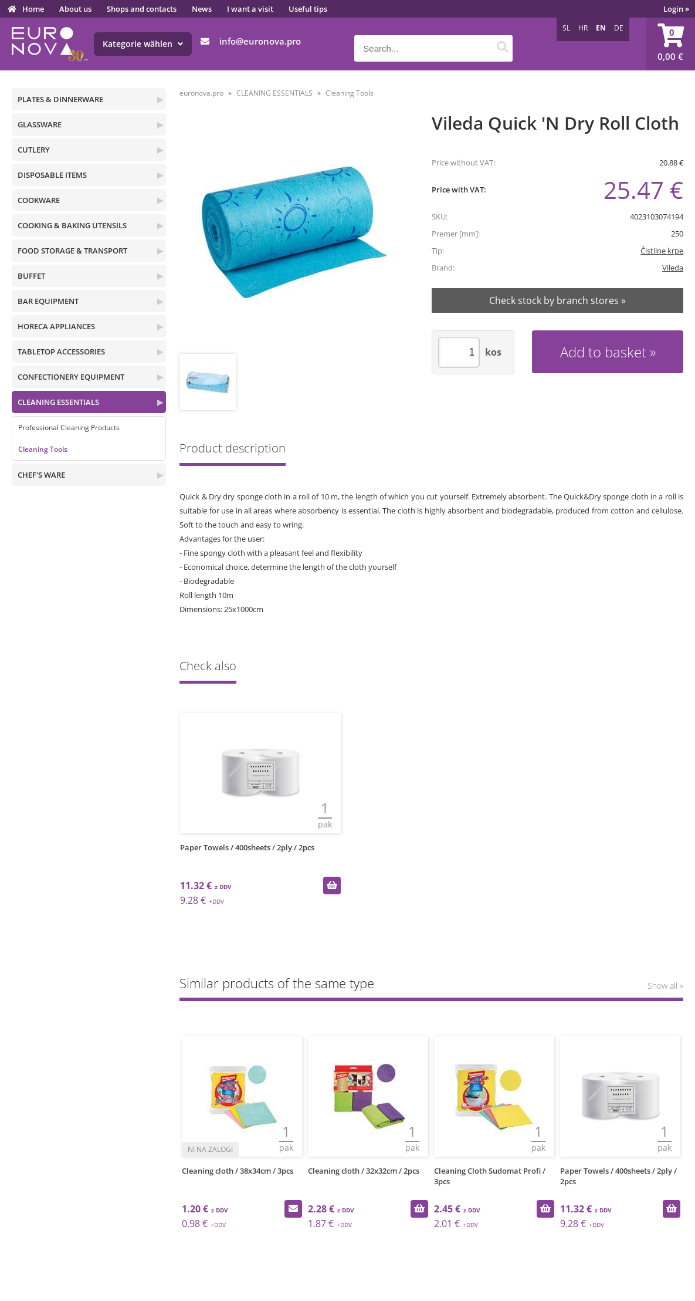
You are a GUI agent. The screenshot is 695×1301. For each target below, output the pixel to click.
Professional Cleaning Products (69, 427)
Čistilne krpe (661, 250)
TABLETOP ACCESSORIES (61, 351)
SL (566, 28)
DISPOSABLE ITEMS (52, 175)
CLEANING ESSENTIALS (58, 402)
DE (618, 28)
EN (601, 28)
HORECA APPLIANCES (56, 326)
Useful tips (308, 9)
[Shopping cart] (670, 44)
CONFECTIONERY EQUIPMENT (71, 376)
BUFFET (31, 276)
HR (583, 28)
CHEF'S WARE (41, 474)
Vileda (672, 267)
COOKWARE (39, 200)
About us (75, 9)
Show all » (665, 985)
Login (676, 9)
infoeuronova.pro (260, 41)
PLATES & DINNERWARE (60, 99)
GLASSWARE (40, 124)
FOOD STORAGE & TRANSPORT (72, 250)
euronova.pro (201, 93)
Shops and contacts (142, 9)
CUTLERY (34, 149)
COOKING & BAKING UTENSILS (72, 225)
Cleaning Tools (42, 449)
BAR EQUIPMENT (48, 301)
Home (33, 9)
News (202, 9)
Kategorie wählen (143, 43)
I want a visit (250, 9)
